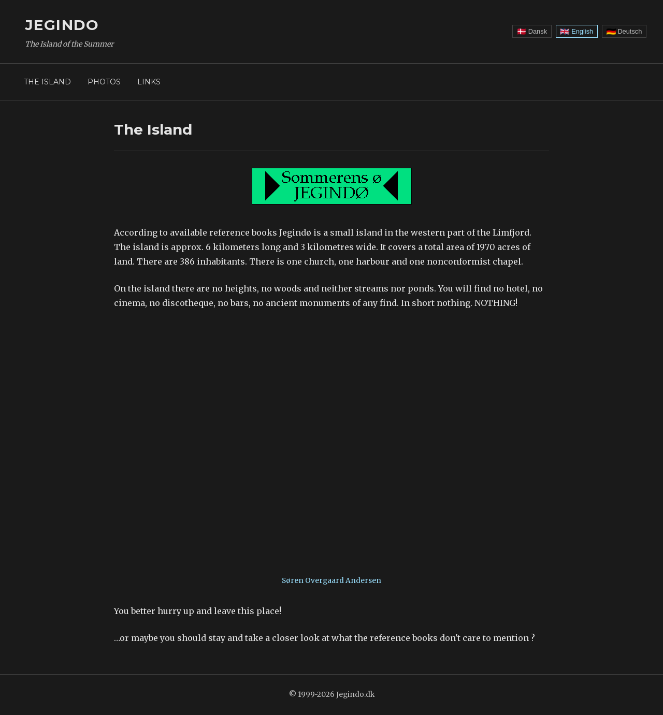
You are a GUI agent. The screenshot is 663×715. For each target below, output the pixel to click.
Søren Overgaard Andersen (331, 580)
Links (149, 81)
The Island (47, 81)
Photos (104, 81)
